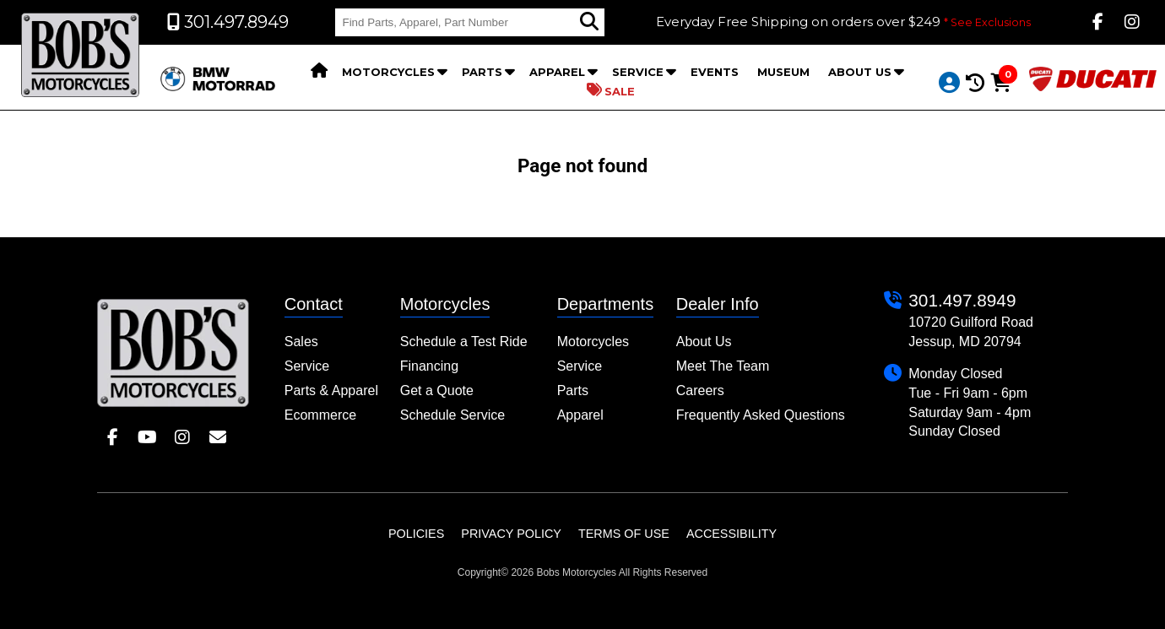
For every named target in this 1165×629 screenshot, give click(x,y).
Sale (611, 90)
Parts (482, 72)
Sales (301, 341)
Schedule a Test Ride (464, 341)
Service (638, 72)
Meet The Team (723, 366)
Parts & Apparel (331, 390)
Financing (429, 366)
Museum (783, 72)
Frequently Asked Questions (760, 415)
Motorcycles (388, 72)
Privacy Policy (511, 533)
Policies (416, 533)
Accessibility (731, 533)
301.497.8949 (962, 300)
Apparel (557, 72)
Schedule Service (453, 415)
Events (715, 72)
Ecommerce (320, 415)
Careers (700, 390)
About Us (859, 72)
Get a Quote (437, 390)
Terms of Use (623, 533)
